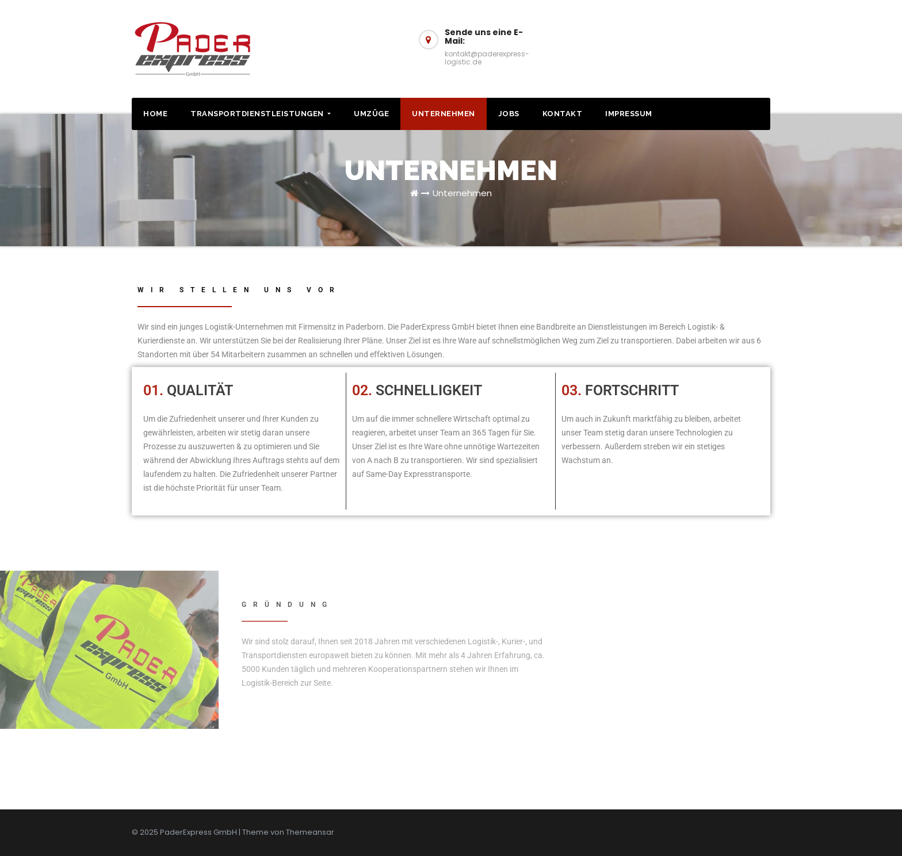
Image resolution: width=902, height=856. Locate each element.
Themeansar (310, 832)
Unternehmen (443, 113)
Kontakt (562, 113)
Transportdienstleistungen (260, 113)
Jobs (508, 113)
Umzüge (371, 113)
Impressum (628, 113)
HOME (155, 113)
